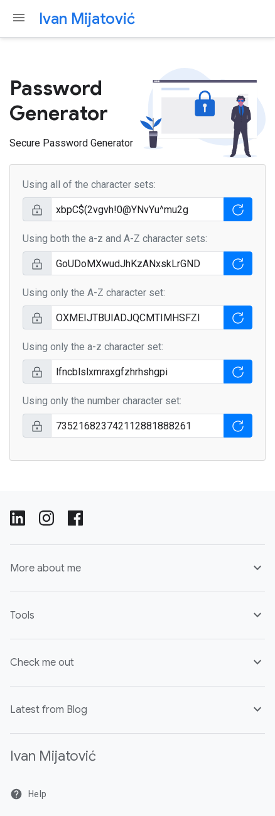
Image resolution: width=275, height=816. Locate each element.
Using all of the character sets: (89, 184)
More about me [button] (137, 567)
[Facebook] (75, 517)
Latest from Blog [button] (137, 709)
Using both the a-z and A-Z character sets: (115, 239)
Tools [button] (137, 614)
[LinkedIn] (17, 517)
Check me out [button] (137, 662)
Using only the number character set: (102, 401)
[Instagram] (46, 517)
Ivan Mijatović (87, 18)
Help (28, 794)
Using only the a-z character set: (93, 347)
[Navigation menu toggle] (19, 17)
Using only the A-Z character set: (94, 293)
